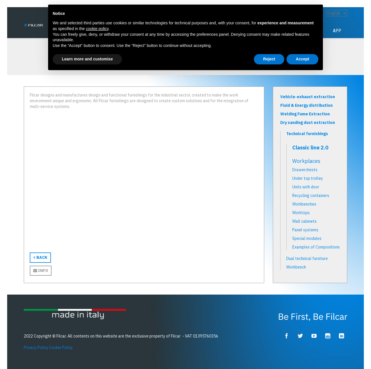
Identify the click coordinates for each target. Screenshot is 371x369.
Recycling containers (310, 195)
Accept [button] (302, 59)
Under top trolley (307, 178)
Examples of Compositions (316, 247)
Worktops (301, 212)
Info (40, 270)
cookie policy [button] (97, 28)
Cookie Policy (61, 347)
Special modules (306, 238)
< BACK (40, 257)
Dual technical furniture (307, 258)
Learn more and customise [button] (87, 59)
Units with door (305, 187)
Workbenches (304, 204)
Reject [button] (269, 59)
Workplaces (306, 161)
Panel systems (305, 229)
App (337, 30)
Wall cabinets (304, 221)
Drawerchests (304, 169)
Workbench (296, 267)
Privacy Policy (36, 347)
